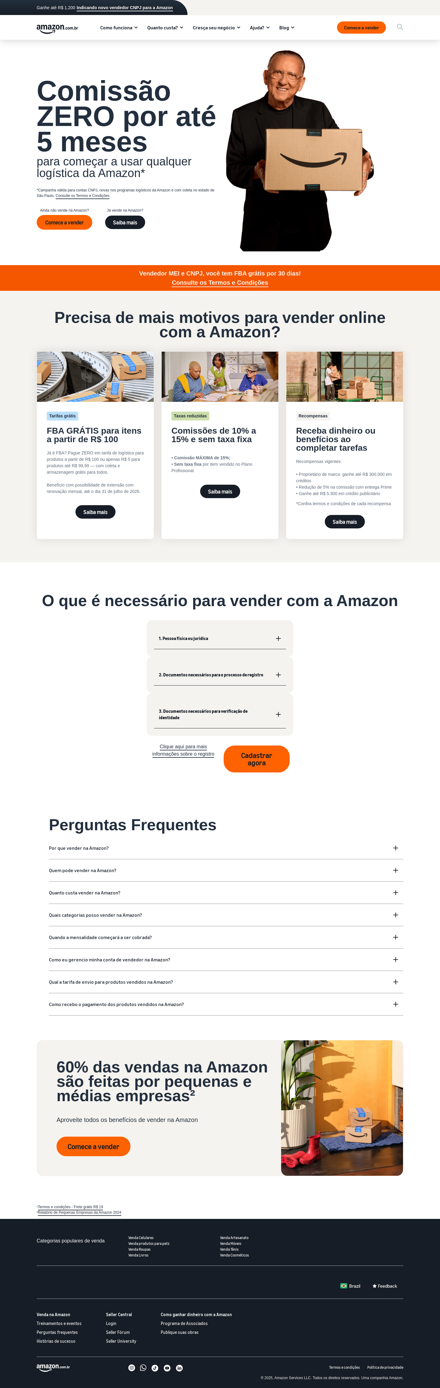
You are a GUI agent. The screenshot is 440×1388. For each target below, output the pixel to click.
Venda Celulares (141, 1237)
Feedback (387, 1286)
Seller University (121, 1341)
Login (111, 1323)
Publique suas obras (180, 1332)
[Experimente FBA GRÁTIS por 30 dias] (95, 423)
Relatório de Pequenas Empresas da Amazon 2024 (79, 1212)
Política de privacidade (385, 1367)
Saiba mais (125, 222)
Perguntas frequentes (57, 1332)
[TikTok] (155, 1368)
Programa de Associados (184, 1323)
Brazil (354, 1286)
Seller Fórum (118, 1332)
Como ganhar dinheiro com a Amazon (196, 1314)
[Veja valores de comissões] (220, 418)
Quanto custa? (162, 27)
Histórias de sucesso (56, 1341)
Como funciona (116, 27)
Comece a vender (361, 27)
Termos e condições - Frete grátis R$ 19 (70, 1207)
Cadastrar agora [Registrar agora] (256, 759)
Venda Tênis (229, 1249)
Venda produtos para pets (149, 1243)
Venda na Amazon (53, 1314)
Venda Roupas (139, 1249)
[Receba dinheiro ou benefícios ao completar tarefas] (344, 431)
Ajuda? (257, 27)
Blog (284, 27)
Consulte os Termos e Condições (82, 196)
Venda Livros (138, 1255)
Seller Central (119, 1314)
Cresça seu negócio (214, 27)
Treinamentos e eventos (59, 1323)
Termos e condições (344, 1367)
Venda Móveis (230, 1243)
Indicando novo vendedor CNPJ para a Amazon (125, 7)
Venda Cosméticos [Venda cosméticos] (234, 1255)
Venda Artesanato (234, 1237)
